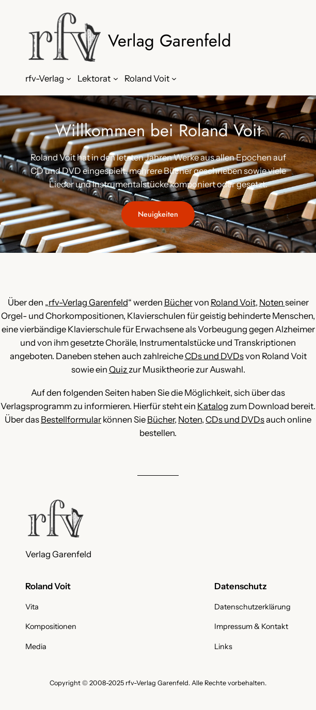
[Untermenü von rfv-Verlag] (68, 78)
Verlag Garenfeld (169, 40)
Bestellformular (71, 419)
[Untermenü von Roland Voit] (174, 78)
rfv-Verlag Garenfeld (88, 302)
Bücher (178, 302)
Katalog (212, 406)
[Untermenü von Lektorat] (115, 78)
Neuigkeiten (158, 214)
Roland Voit (233, 302)
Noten (272, 302)
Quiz (119, 369)
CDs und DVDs (214, 356)
